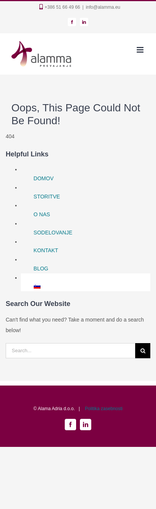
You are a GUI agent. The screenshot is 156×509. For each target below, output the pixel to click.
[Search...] (70, 350)
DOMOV (44, 178)
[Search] (142, 350)
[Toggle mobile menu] (141, 50)
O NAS (42, 214)
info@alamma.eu (103, 7)
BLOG (41, 268)
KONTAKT (46, 250)
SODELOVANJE (53, 233)
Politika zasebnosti (103, 408)
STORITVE (47, 197)
